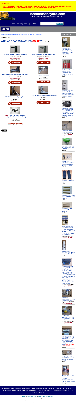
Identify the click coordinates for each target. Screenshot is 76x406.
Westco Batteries (47, 388)
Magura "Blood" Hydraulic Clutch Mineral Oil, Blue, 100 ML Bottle (68, 253)
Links (24, 396)
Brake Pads (39, 388)
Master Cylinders (14, 388)
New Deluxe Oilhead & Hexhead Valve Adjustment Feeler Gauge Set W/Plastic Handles (68, 72)
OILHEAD (19, 390)
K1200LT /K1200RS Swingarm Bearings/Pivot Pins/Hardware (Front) (15, 116)
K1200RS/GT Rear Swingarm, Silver (15, 97)
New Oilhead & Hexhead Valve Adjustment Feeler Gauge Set (68, 197)
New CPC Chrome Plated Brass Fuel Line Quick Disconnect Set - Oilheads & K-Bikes (68, 163)
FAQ (36, 396)
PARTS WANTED (39, 392)
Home (13, 23)
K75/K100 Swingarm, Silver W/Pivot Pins (43, 54)
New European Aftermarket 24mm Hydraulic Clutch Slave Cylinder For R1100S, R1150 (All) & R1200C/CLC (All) (68, 51)
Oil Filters (32, 388)
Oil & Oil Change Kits (58, 388)
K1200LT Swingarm (43, 75)
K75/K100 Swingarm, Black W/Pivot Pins (15, 54)
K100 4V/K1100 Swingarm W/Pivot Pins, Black (15, 74)
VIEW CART (34, 23)
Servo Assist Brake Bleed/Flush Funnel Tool (68, 131)
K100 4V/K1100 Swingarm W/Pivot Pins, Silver (44, 95)
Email (25, 23)
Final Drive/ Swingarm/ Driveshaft (26, 34)
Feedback (30, 396)
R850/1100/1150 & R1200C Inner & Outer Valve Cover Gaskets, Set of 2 (67, 358)
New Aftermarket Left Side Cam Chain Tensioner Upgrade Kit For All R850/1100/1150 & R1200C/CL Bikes (68, 93)
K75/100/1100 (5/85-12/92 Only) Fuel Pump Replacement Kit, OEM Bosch (68, 318)
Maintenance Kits (24, 388)
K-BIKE (14, 34)
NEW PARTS (5, 388)
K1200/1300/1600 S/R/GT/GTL (46, 390)
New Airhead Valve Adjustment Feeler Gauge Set (67, 210)
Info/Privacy (20, 23)
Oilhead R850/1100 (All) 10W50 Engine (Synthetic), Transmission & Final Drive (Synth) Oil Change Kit (68, 379)
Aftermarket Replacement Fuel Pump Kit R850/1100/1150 (68, 299)
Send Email (50, 396)
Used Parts (8, 34)
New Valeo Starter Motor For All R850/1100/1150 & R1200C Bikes (68, 147)
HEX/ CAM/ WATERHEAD (29, 390)
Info (43, 396)
